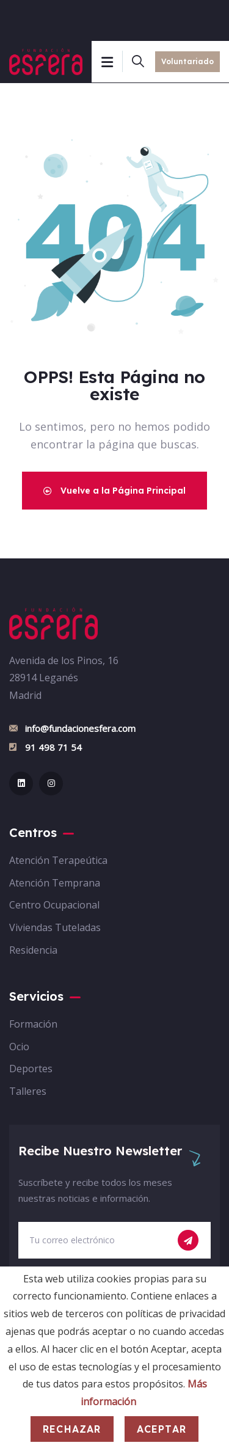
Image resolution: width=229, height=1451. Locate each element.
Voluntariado (187, 61)
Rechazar (72, 1429)
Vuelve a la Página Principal (114, 490)
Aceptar (161, 1429)
